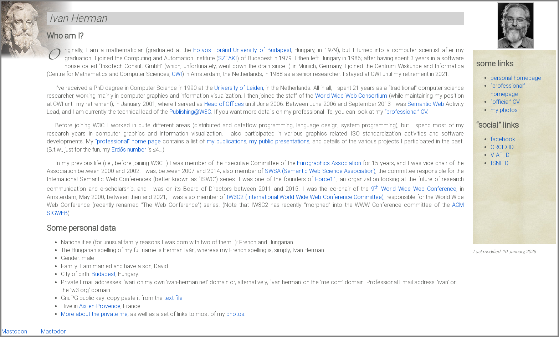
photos (235, 314)
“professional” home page (128, 141)
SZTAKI (227, 58)
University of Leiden (238, 88)
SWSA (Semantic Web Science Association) (320, 171)
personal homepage (516, 78)
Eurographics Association (329, 163)
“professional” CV (406, 111)
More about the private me (94, 314)
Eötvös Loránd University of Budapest (242, 50)
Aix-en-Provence (99, 306)
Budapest (104, 274)
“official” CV (505, 101)
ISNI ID (499, 163)
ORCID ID (502, 147)
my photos (504, 110)
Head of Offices (224, 104)
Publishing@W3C (190, 111)
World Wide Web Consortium (351, 95)
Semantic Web (425, 104)
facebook (503, 139)
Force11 (326, 179)
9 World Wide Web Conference (413, 188)
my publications (226, 141)
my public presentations (279, 141)
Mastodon (14, 331)
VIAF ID (500, 155)
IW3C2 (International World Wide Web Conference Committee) (305, 197)
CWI (177, 74)
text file (173, 298)
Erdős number (129, 149)
